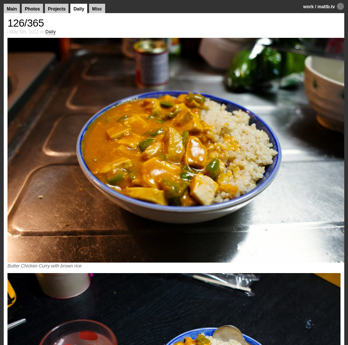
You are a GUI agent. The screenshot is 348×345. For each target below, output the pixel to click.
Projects (56, 9)
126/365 (25, 23)
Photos (32, 9)
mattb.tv (326, 6)
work (308, 6)
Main (12, 9)
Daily (78, 9)
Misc (97, 9)
